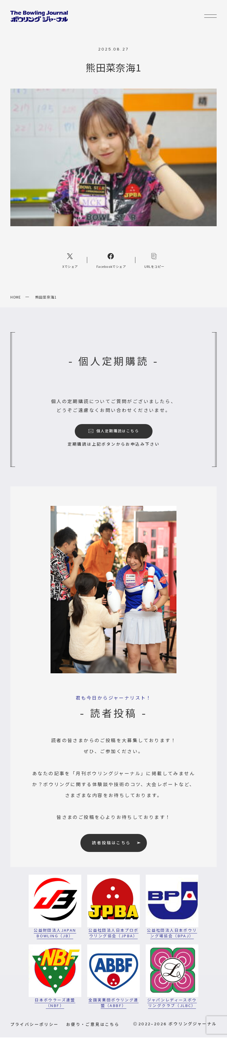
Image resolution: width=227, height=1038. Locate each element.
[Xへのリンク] (70, 261)
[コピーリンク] (154, 261)
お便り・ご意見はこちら (92, 1025)
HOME (15, 297)
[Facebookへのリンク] (111, 261)
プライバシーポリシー (34, 1025)
